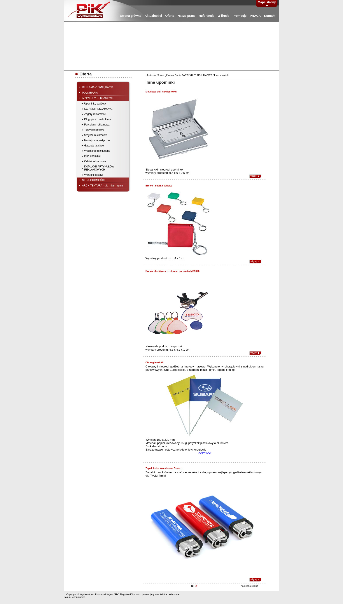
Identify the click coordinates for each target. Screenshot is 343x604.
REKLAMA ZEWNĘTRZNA (97, 87)
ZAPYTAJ (204, 452)
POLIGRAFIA (90, 92)
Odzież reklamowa (95, 161)
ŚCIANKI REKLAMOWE (98, 108)
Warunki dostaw (93, 174)
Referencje (207, 15)
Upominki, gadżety (95, 103)
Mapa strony (267, 2)
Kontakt (269, 15)
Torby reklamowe (94, 129)
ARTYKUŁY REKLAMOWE (98, 98)
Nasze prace (187, 15)
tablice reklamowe (169, 594)
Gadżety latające (94, 145)
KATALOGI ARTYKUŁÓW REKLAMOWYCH (99, 168)
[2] (196, 586)
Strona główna (130, 15)
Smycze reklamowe (95, 135)
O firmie (223, 15)
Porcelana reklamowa (96, 124)
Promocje (240, 15)
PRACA (255, 15)
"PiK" (116, 594)
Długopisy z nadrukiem (97, 119)
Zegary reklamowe (95, 114)
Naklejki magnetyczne (97, 140)
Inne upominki (92, 156)
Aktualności (153, 15)
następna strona (249, 586)
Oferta (169, 15)
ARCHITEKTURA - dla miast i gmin (102, 185)
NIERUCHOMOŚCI (93, 180)
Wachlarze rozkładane (97, 150)
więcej (253, 175)
